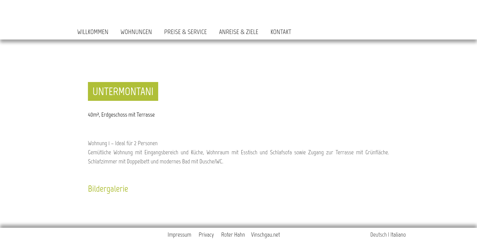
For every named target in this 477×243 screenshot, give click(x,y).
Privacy (206, 234)
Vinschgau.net (265, 234)
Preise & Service (185, 32)
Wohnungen (136, 32)
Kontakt (280, 32)
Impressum (179, 234)
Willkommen (92, 32)
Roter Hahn (233, 234)
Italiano (398, 234)
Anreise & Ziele (238, 32)
